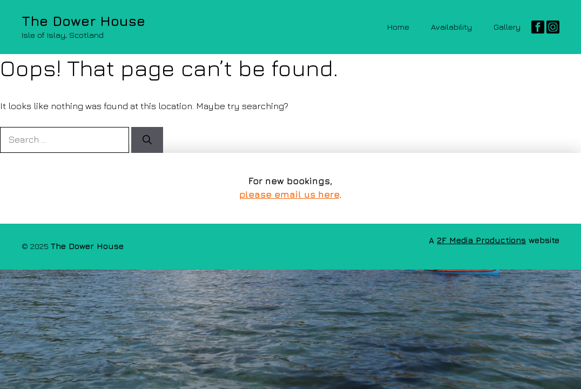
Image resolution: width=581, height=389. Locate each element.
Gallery (507, 26)
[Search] (147, 140)
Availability (451, 26)
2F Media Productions (481, 240)
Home (398, 26)
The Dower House (83, 21)
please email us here (289, 194)
